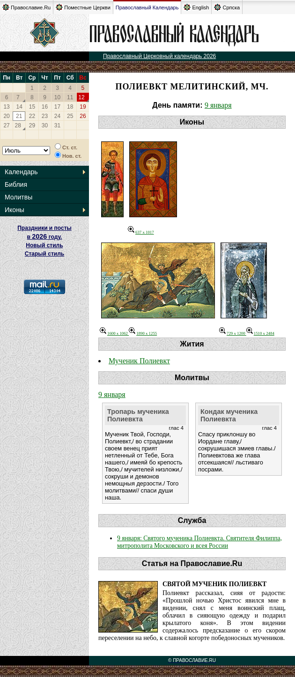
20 (6, 116)
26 (83, 116)
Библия (16, 184)
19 (83, 106)
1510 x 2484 (260, 333)
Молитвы (18, 197)
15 (32, 106)
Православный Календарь (147, 7)
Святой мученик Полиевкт (214, 584)
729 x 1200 (232, 333)
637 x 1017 (141, 232)
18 (70, 106)
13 (6, 106)
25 (70, 116)
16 (45, 106)
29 (32, 125)
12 (81, 97)
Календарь (21, 172)
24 (57, 116)
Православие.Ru (26, 7)
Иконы (14, 209)
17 (57, 106)
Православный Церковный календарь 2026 (159, 56)
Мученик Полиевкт (139, 361)
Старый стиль (44, 253)
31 (57, 125)
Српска (227, 7)
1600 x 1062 (114, 333)
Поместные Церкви (83, 7)
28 (18, 125)
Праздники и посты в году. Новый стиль (44, 237)
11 (70, 97)
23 (45, 116)
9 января (218, 105)
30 (45, 125)
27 (6, 125)
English (196, 7)
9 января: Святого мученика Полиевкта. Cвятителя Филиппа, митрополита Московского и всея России (199, 542)
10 (57, 97)
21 (19, 116)
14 (19, 106)
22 (32, 116)
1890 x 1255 (143, 333)
